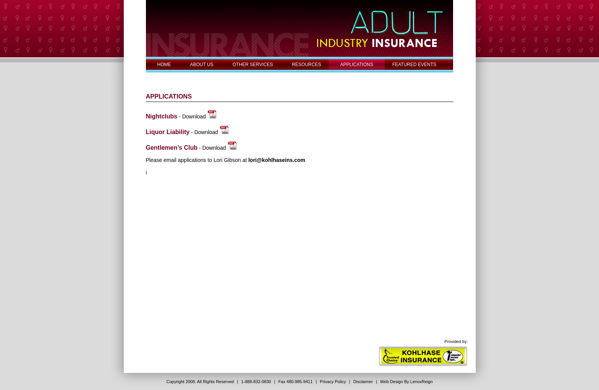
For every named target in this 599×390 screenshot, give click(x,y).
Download (194, 116)
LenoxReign (421, 381)
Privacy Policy (333, 381)
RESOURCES (306, 64)
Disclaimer (363, 381)
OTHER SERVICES (253, 64)
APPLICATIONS (356, 64)
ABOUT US (202, 64)
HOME (164, 64)
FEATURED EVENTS (414, 64)
